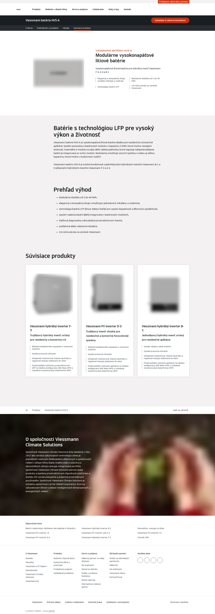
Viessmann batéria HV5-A (56, 410)
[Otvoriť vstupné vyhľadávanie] (188, 9)
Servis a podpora (80, 9)
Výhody (66, 28)
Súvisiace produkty (82, 28)
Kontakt (127, 9)
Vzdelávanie (98, 9)
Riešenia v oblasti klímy (56, 9)
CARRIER (51, 611)
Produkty (36, 9)
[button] (181, 410)
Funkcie (29, 28)
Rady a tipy (114, 9)
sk (27, 410)
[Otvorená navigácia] (18, 9)
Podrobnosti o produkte (47, 28)
